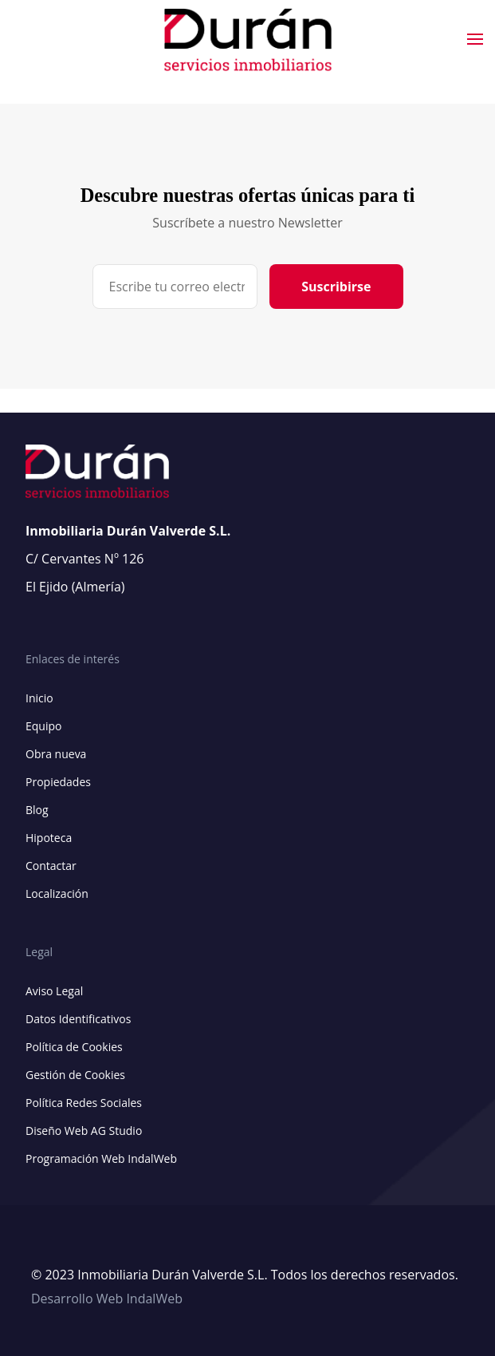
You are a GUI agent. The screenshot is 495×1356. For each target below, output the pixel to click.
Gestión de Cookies (75, 1074)
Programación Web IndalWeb (101, 1158)
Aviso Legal (54, 990)
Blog (37, 809)
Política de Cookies (74, 1046)
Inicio (39, 698)
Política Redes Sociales (84, 1102)
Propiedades (58, 781)
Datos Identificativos (78, 1018)
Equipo (43, 725)
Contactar (51, 865)
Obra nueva (56, 753)
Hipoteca (49, 837)
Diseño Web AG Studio (84, 1130)
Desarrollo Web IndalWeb (107, 1298)
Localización (57, 893)
